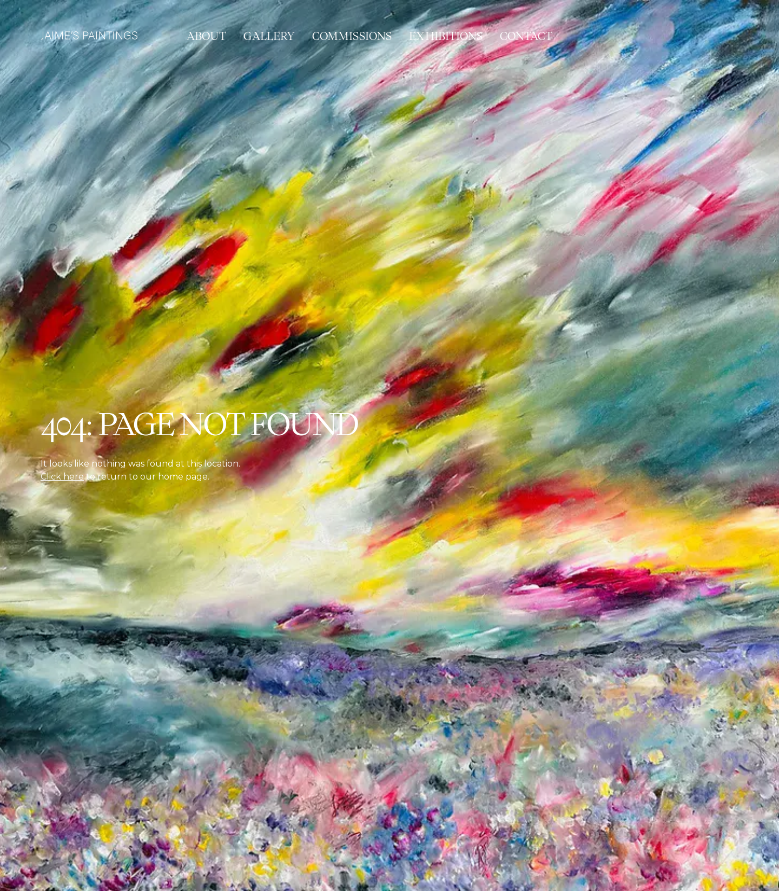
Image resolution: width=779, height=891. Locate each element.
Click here (62, 476)
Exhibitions (446, 36)
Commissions (352, 36)
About (206, 36)
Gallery (269, 36)
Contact (526, 36)
